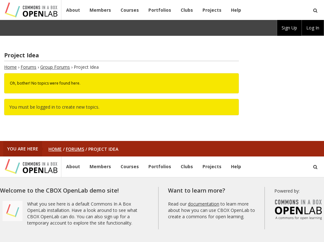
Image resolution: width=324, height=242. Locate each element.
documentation (203, 204)
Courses (130, 10)
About (73, 10)
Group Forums (55, 67)
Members (100, 10)
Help (236, 10)
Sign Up (289, 28)
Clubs (187, 10)
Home (10, 67)
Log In (312, 28)
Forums (28, 67)
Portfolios (159, 10)
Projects (211, 10)
